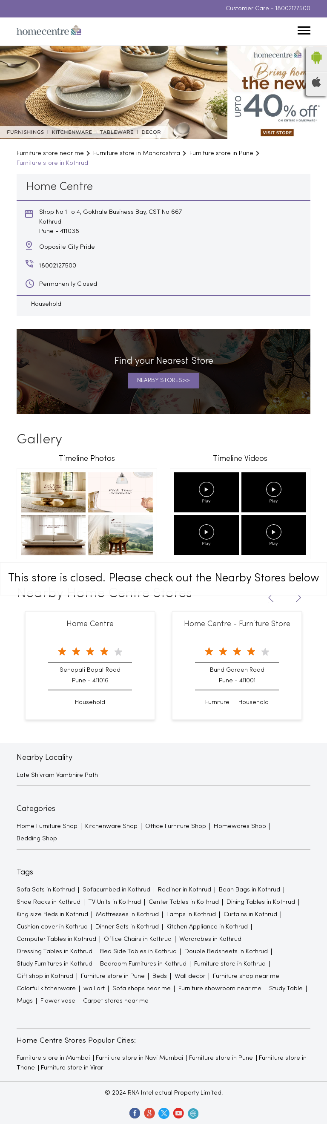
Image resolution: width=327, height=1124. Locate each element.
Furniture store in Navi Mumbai (139, 1058)
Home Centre (90, 624)
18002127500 (292, 8)
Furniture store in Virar (72, 1068)
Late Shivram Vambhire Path (57, 775)
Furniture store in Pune (221, 1058)
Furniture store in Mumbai (53, 1058)
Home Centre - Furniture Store (237, 624)
